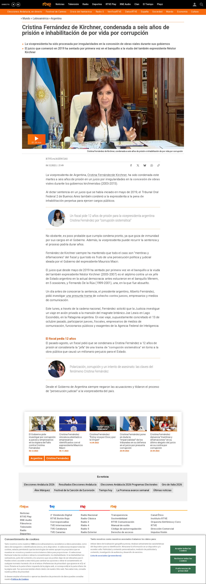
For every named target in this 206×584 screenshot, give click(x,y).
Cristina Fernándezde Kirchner (107, 175)
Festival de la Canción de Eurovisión (74, 490)
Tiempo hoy (105, 490)
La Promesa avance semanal (133, 490)
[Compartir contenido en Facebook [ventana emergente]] (131, 164)
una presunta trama (79, 295)
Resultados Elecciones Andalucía (77, 484)
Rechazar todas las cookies (183, 559)
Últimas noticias (162, 490)
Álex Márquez (42, 490)
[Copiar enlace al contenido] (158, 164)
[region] (103, 559)
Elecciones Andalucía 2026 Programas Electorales (129, 484)
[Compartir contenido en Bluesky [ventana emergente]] (144, 164)
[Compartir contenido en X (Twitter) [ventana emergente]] (137, 164)
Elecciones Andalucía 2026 (39, 484)
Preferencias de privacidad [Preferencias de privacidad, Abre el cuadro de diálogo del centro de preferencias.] (183, 569)
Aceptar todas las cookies (183, 549)
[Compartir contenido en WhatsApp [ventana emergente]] (151, 164)
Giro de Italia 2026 (172, 484)
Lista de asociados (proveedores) (105, 556)
